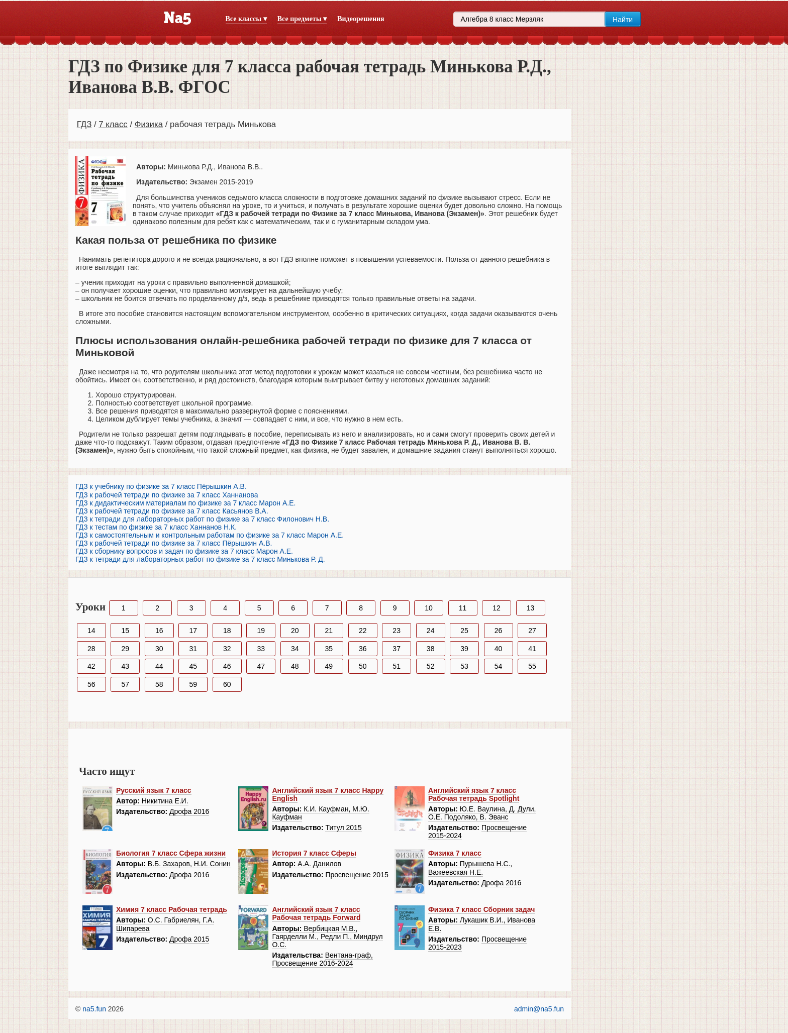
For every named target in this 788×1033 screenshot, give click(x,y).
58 (159, 684)
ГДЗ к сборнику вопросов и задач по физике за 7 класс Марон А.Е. (184, 551)
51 (396, 666)
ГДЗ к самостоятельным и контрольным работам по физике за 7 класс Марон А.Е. (209, 535)
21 (329, 631)
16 (159, 631)
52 (431, 666)
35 (329, 649)
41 (532, 649)
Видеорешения (360, 19)
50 (363, 666)
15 (125, 631)
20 (295, 631)
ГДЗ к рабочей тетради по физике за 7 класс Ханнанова (166, 495)
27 (532, 631)
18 (227, 631)
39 (464, 649)
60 (227, 684)
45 (193, 666)
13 (531, 608)
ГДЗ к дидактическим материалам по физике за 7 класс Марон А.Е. (185, 503)
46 (227, 666)
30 (159, 649)
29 (125, 649)
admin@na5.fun (539, 1009)
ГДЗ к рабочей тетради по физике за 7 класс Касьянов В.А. (171, 511)
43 (125, 666)
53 (464, 666)
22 (363, 631)
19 (261, 631)
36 (363, 649)
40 (499, 649)
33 (261, 649)
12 (496, 608)
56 (91, 684)
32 (227, 649)
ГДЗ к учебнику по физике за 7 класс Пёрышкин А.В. (161, 486)
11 (463, 608)
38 (431, 649)
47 (261, 666)
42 (91, 666)
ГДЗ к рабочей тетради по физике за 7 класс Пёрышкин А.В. (173, 543)
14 (91, 631)
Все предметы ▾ (302, 19)
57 (125, 684)
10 (429, 608)
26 (499, 631)
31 (193, 649)
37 (396, 649)
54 (499, 666)
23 (396, 631)
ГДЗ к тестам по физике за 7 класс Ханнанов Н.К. (156, 527)
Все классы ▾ (246, 19)
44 (159, 666)
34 (295, 649)
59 (193, 684)
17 (193, 631)
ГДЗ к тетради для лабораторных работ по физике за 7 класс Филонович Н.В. (202, 519)
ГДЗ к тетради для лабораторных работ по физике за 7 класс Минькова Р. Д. (200, 559)
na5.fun (94, 1009)
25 (464, 631)
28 (91, 649)
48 (295, 666)
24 (431, 631)
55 (532, 666)
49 (329, 666)
